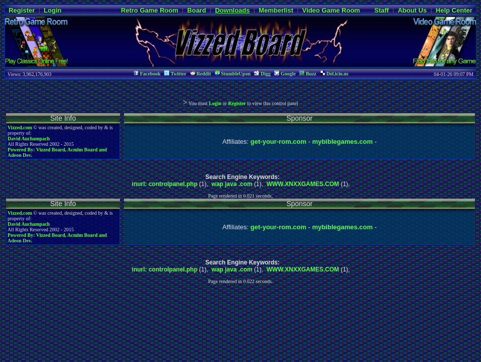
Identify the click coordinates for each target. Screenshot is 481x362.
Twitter (175, 73)
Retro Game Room (149, 10)
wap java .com (231, 184)
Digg (262, 73)
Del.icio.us (334, 73)
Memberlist (276, 10)
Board (196, 10)
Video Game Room (331, 10)
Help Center (454, 10)
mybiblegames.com (342, 141)
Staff (381, 10)
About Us (412, 10)
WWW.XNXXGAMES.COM (303, 184)
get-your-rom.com (278, 141)
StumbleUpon (233, 73)
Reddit (200, 73)
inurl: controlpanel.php (165, 184)
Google (285, 73)
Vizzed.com (20, 127)
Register (22, 10)
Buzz (307, 73)
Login (52, 10)
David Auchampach (29, 138)
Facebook (147, 73)
